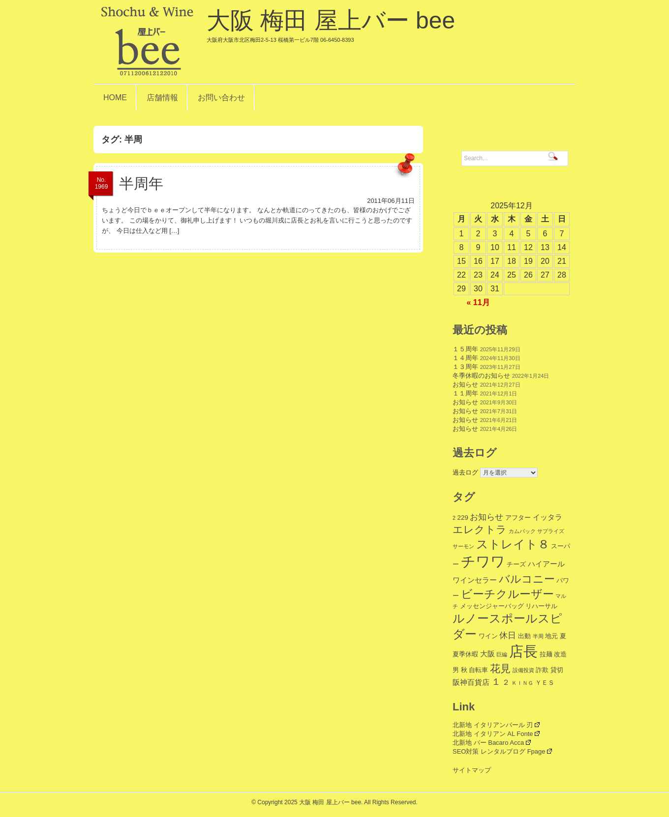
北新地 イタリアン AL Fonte (496, 733)
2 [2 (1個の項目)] (454, 518)
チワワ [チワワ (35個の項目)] (483, 561)
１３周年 (465, 366)
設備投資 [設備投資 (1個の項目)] (523, 670)
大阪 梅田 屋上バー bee (331, 25)
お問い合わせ (221, 97)
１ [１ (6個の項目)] (496, 681)
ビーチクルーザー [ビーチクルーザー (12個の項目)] (507, 594)
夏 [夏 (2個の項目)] (563, 636)
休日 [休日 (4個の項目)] (507, 635)
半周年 (141, 183)
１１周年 (465, 393)
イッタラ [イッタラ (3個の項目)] (547, 517)
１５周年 (465, 349)
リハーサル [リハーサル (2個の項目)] (541, 606)
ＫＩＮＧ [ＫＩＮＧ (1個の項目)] (522, 683)
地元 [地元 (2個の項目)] (551, 636)
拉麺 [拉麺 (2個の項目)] (546, 654)
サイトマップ (472, 770)
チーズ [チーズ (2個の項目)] (516, 564)
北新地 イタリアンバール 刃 (496, 725)
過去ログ (465, 472)
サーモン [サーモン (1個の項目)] (463, 546)
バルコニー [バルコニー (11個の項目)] (527, 579)
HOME (115, 97)
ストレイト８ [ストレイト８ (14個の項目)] (512, 544)
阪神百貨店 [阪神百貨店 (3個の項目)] (471, 682)
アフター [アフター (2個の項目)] (518, 517)
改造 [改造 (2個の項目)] (560, 654)
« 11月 (477, 302)
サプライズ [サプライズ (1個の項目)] (550, 531)
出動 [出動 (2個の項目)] (524, 636)
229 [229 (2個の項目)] (462, 517)
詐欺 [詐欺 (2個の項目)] (542, 670)
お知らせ (465, 384)
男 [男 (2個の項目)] (456, 670)
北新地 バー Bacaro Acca (492, 742)
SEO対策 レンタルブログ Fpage (502, 751)
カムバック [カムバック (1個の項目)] (522, 531)
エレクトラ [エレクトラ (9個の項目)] (480, 529)
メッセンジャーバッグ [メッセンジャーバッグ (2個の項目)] (492, 606)
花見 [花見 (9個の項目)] (500, 668)
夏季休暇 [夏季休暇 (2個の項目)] (465, 654)
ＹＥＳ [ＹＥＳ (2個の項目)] (544, 682)
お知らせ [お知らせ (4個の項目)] (486, 517)
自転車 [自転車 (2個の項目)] (478, 670)
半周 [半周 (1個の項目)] (538, 636)
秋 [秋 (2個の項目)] (464, 670)
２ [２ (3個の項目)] (506, 682)
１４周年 (465, 358)
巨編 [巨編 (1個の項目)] (501, 654)
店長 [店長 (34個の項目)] (523, 651)
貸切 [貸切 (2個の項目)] (556, 670)
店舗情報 (162, 97)
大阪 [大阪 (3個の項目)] (487, 653)
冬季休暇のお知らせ (481, 375)
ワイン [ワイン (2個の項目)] (488, 636)
